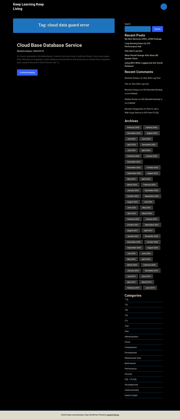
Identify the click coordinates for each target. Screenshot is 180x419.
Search (127, 24)
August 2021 (132, 230)
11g (126, 299)
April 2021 (148, 230)
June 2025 (146, 139)
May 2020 (131, 259)
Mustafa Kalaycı (132, 78)
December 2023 (133, 162)
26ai (127, 331)
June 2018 (150, 288)
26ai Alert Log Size (133, 51)
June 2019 (146, 276)
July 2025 (131, 139)
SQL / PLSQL (131, 379)
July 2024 (131, 150)
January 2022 (151, 219)
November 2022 (151, 190)
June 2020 (146, 253)
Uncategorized (131, 384)
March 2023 (132, 185)
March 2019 (147, 282)
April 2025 (131, 145)
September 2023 (134, 173)
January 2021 (133, 236)
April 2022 (131, 213)
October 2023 (152, 167)
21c (126, 320)
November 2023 (133, 167)
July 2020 (131, 253)
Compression (131, 347)
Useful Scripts (131, 395)
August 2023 (152, 173)
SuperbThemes (113, 415)
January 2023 (133, 190)
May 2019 (131, 282)
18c (126, 310)
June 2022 (131, 208)
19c (126, 315)
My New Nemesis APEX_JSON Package (143, 39)
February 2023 (149, 185)
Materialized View (133, 358)
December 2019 (151, 271)
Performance (131, 368)
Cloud (127, 342)
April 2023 (146, 179)
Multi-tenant (130, 363)
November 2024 (148, 145)
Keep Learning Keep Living (28, 6)
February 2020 (149, 265)
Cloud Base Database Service (49, 45)
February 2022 (133, 219)
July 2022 (148, 202)
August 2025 (152, 133)
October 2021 (132, 225)
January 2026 (151, 127)
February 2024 (133, 156)
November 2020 (133, 242)
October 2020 (152, 242)
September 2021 (152, 225)
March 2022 (147, 213)
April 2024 (146, 150)
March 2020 (132, 265)
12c (126, 304)
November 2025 (133, 133)
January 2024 (151, 156)
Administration (131, 336)
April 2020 (146, 259)
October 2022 (132, 196)
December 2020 (151, 236)
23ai (127, 326)
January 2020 (133, 271)
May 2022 (146, 208)
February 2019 (133, 288)
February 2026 (133, 127)
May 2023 (131, 179)
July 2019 (131, 276)
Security (128, 374)
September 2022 (152, 196)
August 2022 (132, 202)
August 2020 (152, 248)
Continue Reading (27, 72)
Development (131, 352)
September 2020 (134, 248)
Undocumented (132, 390)
